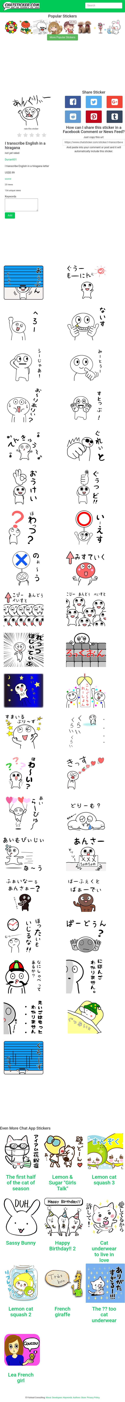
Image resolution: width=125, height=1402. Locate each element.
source (8, 179)
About (48, 1397)
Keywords (67, 1397)
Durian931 (11, 159)
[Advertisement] (62, 67)
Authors (76, 1397)
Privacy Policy (93, 1397)
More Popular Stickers (62, 37)
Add (10, 215)
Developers (57, 1397)
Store (83, 1397)
